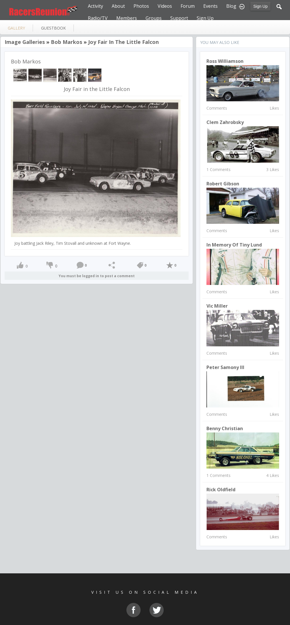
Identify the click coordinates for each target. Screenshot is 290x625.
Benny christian (224, 428)
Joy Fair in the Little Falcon (123, 41)
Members (126, 18)
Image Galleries (25, 41)
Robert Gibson (222, 183)
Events (210, 6)
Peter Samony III (225, 367)
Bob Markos (66, 41)
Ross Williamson (224, 61)
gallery (16, 28)
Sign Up (260, 6)
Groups (154, 18)
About (118, 6)
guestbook (53, 28)
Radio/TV (98, 18)
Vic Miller (217, 306)
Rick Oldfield (220, 489)
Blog (231, 6)
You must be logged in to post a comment (97, 275)
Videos (165, 6)
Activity (95, 6)
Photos (141, 6)
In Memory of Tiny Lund (234, 245)
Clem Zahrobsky (225, 122)
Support (179, 18)
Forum (188, 6)
